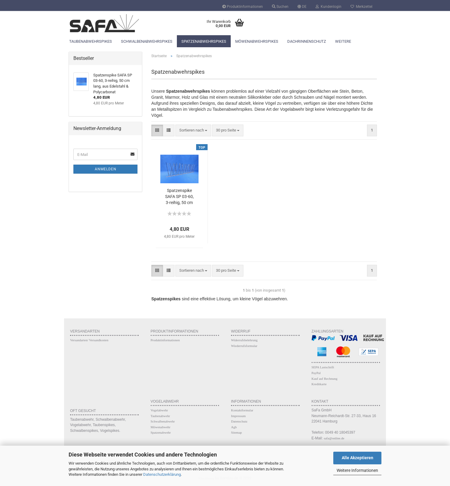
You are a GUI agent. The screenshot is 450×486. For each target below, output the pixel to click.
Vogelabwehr (159, 410)
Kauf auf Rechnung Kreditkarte (325, 381)
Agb (234, 427)
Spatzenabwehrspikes (203, 41)
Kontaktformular (242, 410)
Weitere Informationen (357, 470)
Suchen (280, 7)
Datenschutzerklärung (162, 474)
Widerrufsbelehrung (244, 340)
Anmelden (105, 169)
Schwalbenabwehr (163, 421)
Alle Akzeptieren (357, 457)
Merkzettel (361, 7)
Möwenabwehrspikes (256, 41)
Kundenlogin (328, 7)
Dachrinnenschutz (306, 41)
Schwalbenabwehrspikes (146, 41)
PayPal (316, 373)
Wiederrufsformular (244, 346)
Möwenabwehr (161, 427)
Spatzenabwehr (161, 432)
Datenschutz (239, 421)
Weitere (343, 41)
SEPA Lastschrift (323, 367)
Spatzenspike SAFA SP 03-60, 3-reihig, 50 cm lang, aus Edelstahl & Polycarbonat (179, 197)
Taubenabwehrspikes (90, 41)
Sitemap (236, 432)
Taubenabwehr (160, 416)
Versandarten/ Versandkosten (89, 340)
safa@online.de (334, 438)
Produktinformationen (242, 7)
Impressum (238, 416)
